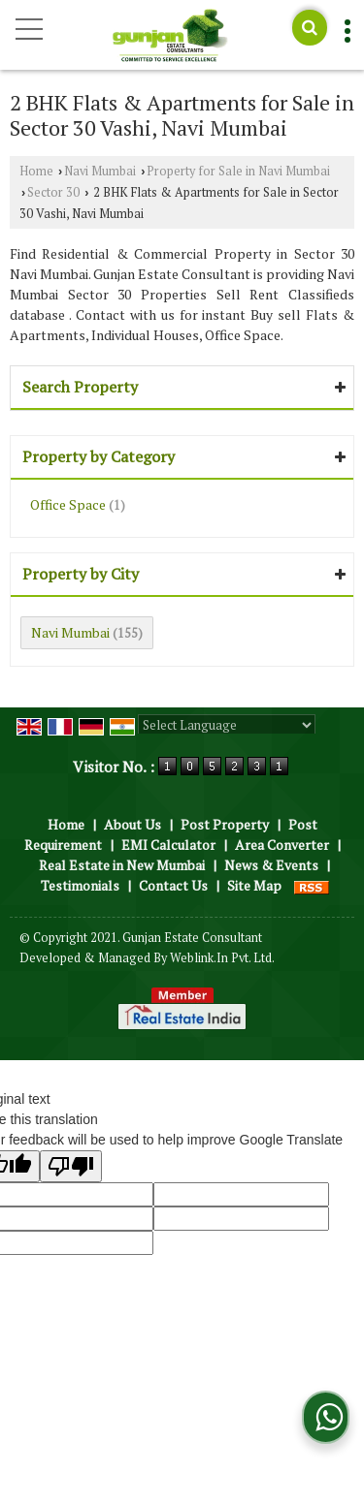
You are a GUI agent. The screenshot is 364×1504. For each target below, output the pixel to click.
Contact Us (173, 885)
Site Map (254, 885)
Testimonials (80, 885)
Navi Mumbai (100, 171)
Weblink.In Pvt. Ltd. (222, 958)
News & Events (271, 865)
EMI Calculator (168, 844)
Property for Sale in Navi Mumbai (238, 171)
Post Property (225, 824)
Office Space (68, 504)
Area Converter (282, 844)
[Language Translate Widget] (226, 725)
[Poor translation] (71, 1166)
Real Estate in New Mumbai (122, 865)
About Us (132, 824)
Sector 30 (53, 192)
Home (36, 171)
